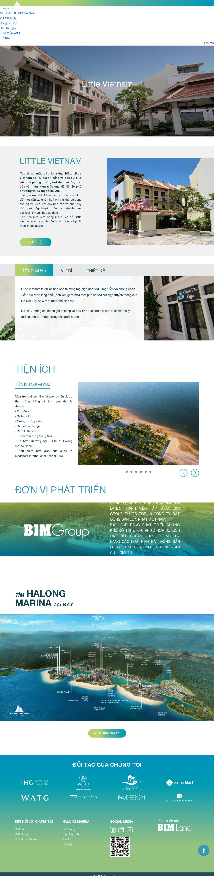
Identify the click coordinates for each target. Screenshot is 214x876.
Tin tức (5, 38)
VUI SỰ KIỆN (8, 18)
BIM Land (21, 829)
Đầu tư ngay (8, 28)
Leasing (67, 844)
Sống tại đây (8, 23)
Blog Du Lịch (71, 834)
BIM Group (22, 834)
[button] (126, 472)
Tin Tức (68, 839)
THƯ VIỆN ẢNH (10, 33)
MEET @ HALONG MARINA (17, 13)
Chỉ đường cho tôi (107, 733)
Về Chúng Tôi (71, 829)
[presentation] (183, 473)
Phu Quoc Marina (26, 839)
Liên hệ (35, 242)
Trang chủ (6, 8)
